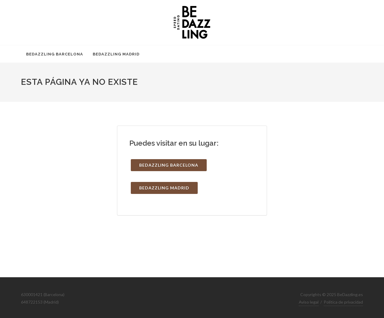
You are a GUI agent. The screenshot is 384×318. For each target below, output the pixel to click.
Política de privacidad (343, 302)
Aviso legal (309, 302)
